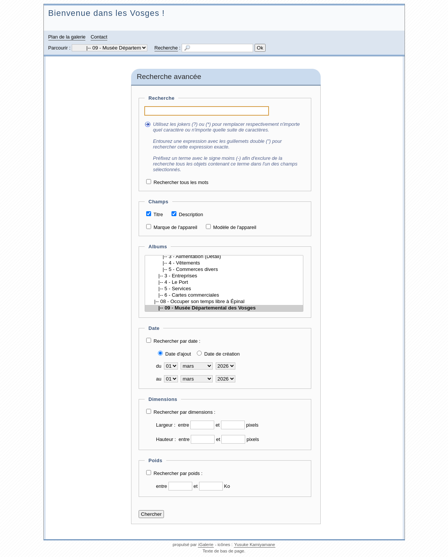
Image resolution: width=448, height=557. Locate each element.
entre (183, 425)
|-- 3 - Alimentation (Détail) (224, 257)
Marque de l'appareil (176, 227)
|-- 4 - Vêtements (224, 263)
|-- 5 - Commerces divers (224, 269)
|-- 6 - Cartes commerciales (224, 295)
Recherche (166, 48)
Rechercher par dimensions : (185, 412)
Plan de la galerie (67, 37)
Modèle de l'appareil (234, 227)
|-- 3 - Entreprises (224, 276)
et (218, 425)
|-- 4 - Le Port (224, 282)
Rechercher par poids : (178, 473)
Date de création (222, 354)
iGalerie (205, 544)
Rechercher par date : (177, 341)
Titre (158, 214)
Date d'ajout (178, 354)
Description (191, 214)
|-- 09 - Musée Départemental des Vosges (224, 308)
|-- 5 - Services (224, 289)
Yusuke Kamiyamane (254, 544)
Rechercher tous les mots (181, 182)
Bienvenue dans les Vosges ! (106, 13)
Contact (99, 37)
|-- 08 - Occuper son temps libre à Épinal (224, 302)
